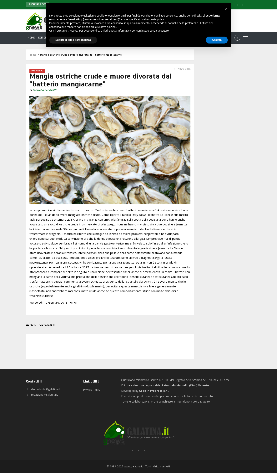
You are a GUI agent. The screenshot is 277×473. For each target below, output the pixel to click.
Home (31, 37)
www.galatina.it (133, 466)
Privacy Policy (91, 390)
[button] (226, 9)
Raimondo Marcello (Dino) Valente (185, 385)
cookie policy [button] (156, 19)
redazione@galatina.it (42, 394)
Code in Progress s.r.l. (154, 391)
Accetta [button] (217, 39)
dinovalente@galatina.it (43, 389)
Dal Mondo (37, 70)
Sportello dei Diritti (44, 90)
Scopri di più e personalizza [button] (73, 39)
